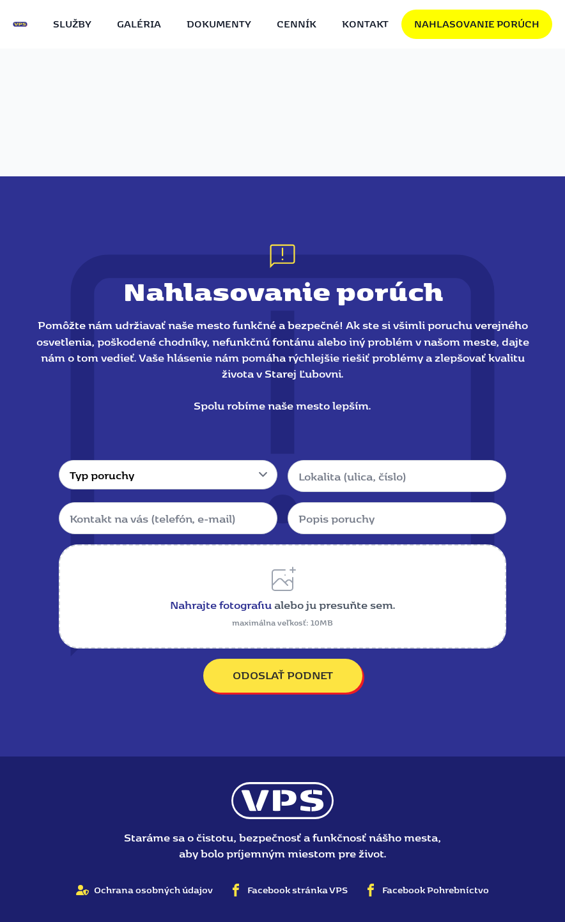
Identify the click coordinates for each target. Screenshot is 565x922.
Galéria (139, 23)
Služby (72, 23)
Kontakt (365, 23)
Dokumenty (219, 23)
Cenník (296, 23)
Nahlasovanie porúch (476, 23)
